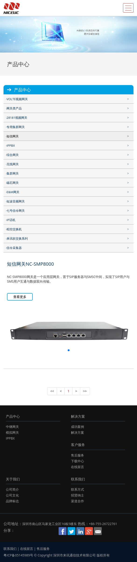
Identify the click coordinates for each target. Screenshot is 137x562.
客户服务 (78, 444)
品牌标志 (12, 501)
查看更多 (19, 296)
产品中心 (13, 416)
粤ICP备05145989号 (18, 555)
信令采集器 (14, 248)
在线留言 (77, 467)
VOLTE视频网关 (17, 99)
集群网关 (13, 173)
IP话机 (11, 220)
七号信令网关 (16, 210)
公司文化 (12, 495)
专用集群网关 (16, 127)
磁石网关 (13, 183)
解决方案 (78, 416)
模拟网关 (12, 432)
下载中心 (77, 461)
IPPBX (11, 145)
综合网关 (13, 155)
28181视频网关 (17, 118)
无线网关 (13, 164)
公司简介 (12, 489)
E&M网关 (13, 192)
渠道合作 (77, 501)
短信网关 (13, 136)
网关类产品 (14, 108)
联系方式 (77, 489)
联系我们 (78, 479)
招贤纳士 (77, 495)
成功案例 (77, 426)
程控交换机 (14, 229)
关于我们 (13, 479)
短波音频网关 (16, 201)
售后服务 (77, 455)
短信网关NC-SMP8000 (30, 264)
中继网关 (12, 426)
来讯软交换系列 (17, 238)
